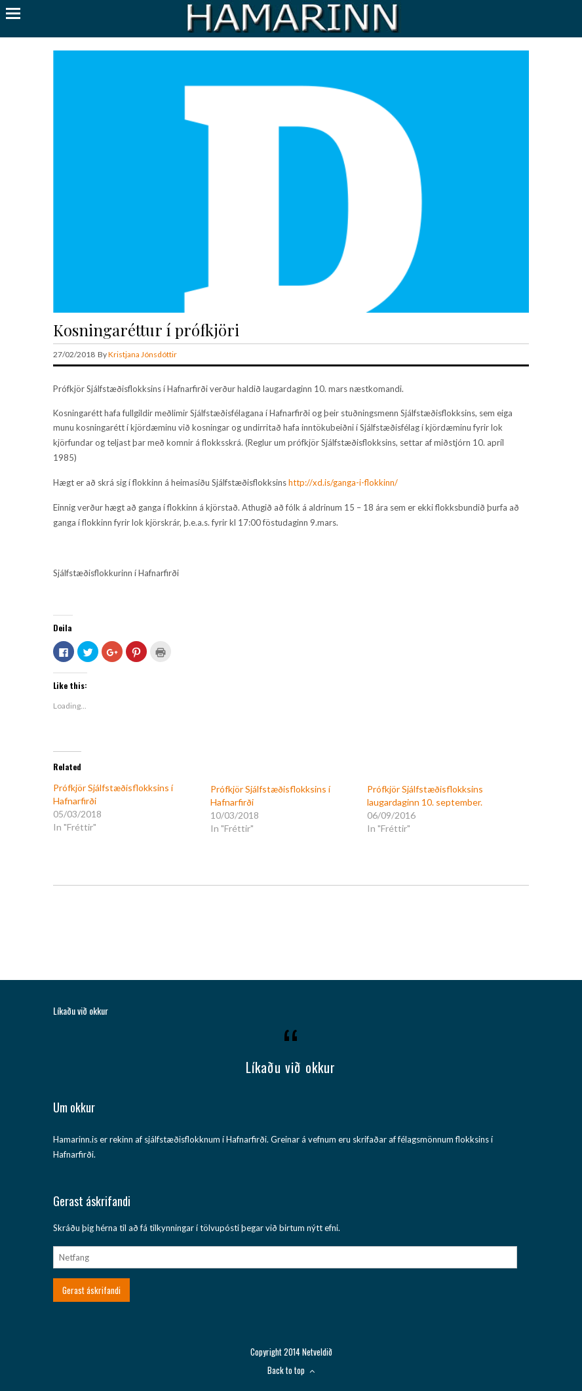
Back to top (291, 1370)
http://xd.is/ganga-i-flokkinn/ (343, 482)
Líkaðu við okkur (80, 1010)
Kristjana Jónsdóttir (142, 354)
